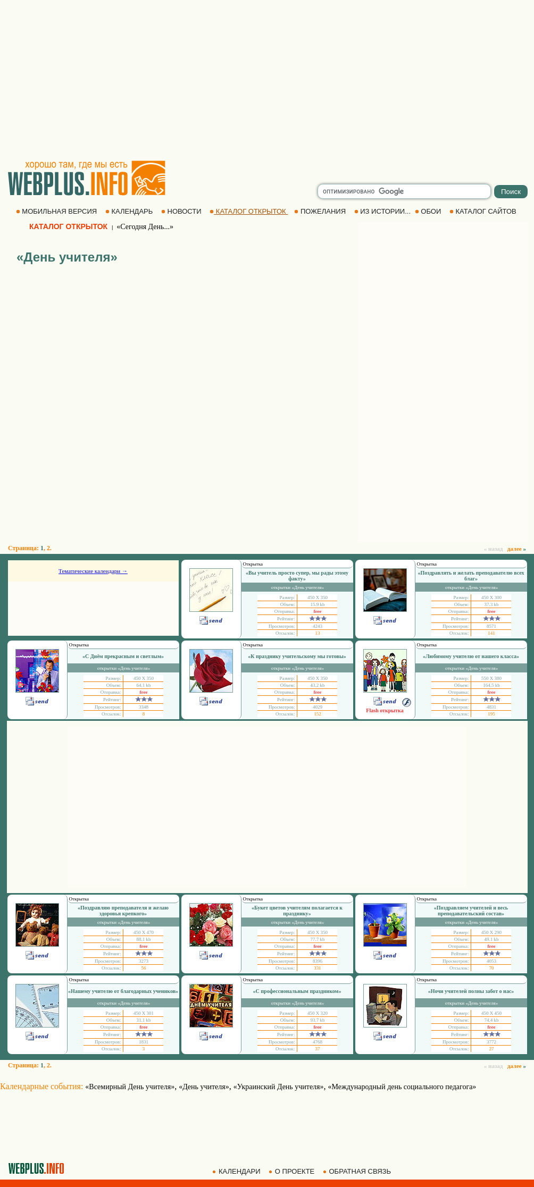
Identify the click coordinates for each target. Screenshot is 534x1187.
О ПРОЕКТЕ (292, 1171)
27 (491, 1048)
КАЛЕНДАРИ (237, 1171)
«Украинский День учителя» (278, 1087)
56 (143, 968)
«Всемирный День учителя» (129, 1087)
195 (491, 714)
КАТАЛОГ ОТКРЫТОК (249, 211)
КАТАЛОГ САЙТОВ (483, 211)
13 (317, 633)
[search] (404, 191)
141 (491, 633)
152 (317, 714)
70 (491, 968)
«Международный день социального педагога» (402, 1087)
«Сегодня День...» (145, 227)
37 (317, 1048)
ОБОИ (429, 211)
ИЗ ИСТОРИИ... (383, 211)
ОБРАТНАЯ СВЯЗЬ (358, 1171)
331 (317, 968)
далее (516, 548)
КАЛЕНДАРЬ (130, 211)
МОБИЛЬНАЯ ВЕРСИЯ (57, 211)
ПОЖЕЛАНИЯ (320, 211)
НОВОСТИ (182, 211)
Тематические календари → (93, 571)
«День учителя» (204, 1087)
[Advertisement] (267, 79)
